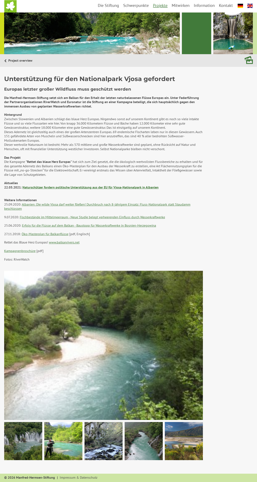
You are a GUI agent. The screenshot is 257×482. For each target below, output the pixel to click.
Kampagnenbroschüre (20, 251)
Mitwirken (181, 5)
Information (204, 5)
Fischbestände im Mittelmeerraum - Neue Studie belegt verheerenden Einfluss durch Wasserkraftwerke (92, 217)
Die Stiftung (108, 5)
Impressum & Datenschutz (78, 478)
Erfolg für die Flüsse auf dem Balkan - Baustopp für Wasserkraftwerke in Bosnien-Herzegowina (89, 225)
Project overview (19, 60)
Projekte (160, 5)
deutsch (240, 6)
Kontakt (226, 5)
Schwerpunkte (136, 5)
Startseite (10, 6)
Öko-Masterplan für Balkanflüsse (45, 234)
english (250, 6)
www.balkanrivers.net (64, 242)
